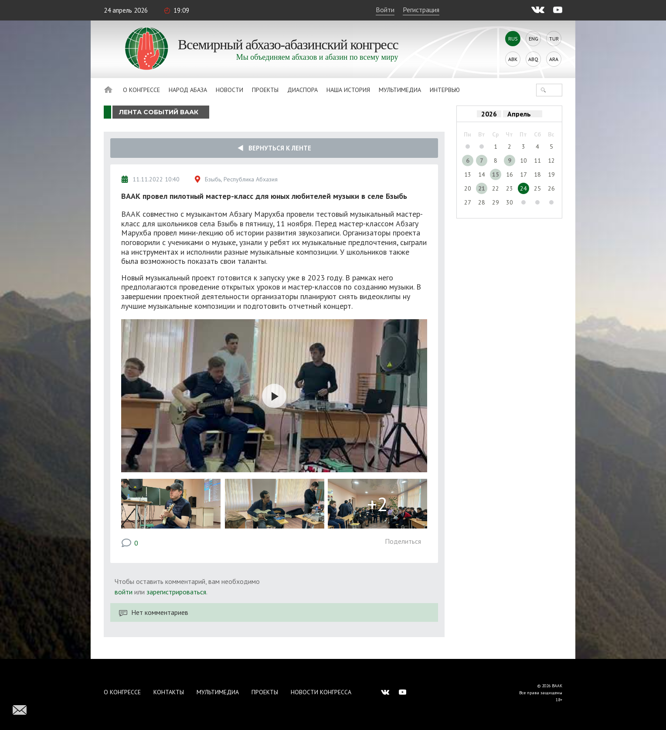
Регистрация (421, 9)
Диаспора (302, 90)
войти (124, 591)
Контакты (168, 692)
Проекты (265, 90)
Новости (229, 90)
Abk (512, 59)
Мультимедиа (400, 90)
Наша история (348, 90)
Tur (554, 38)
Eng (533, 38)
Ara (553, 59)
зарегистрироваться (176, 591)
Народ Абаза (188, 90)
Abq (533, 59)
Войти (385, 9)
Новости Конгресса (321, 692)
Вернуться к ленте (274, 148)
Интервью (445, 90)
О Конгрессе (141, 90)
